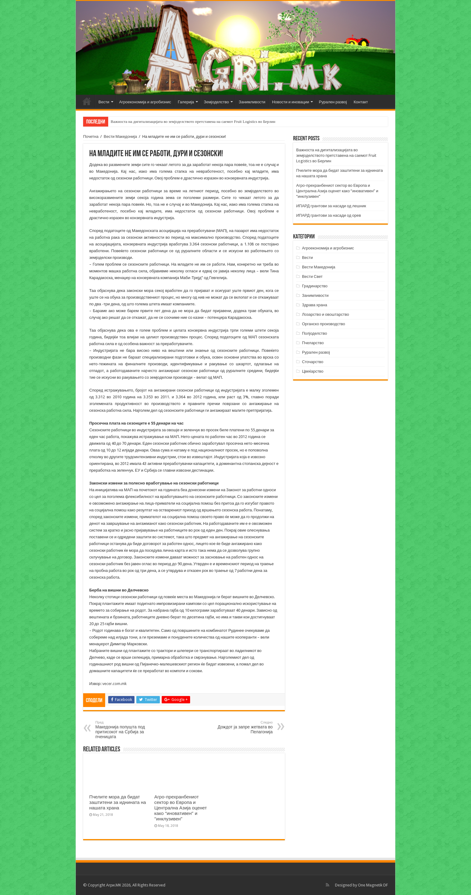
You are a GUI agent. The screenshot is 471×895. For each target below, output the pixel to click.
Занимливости (252, 102)
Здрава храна (314, 305)
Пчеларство (313, 343)
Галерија (186, 102)
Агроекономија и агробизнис (145, 102)
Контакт (361, 102)
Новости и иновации (290, 102)
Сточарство (312, 361)
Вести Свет (312, 276)
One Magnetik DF (373, 885)
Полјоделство (314, 333)
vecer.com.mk (114, 683)
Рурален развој (333, 102)
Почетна (87, 101)
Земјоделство (216, 102)
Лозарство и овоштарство (325, 314)
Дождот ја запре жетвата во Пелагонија (241, 727)
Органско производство (323, 324)
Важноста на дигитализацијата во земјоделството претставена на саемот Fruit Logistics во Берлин (193, 121)
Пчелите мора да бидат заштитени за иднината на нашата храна (117, 802)
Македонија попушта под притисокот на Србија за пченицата (126, 729)
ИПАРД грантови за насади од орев (328, 215)
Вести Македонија (120, 136)
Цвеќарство (312, 371)
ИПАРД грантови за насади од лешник (331, 206)
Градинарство (315, 286)
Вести (103, 102)
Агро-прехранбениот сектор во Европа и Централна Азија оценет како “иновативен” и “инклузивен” (180, 808)
